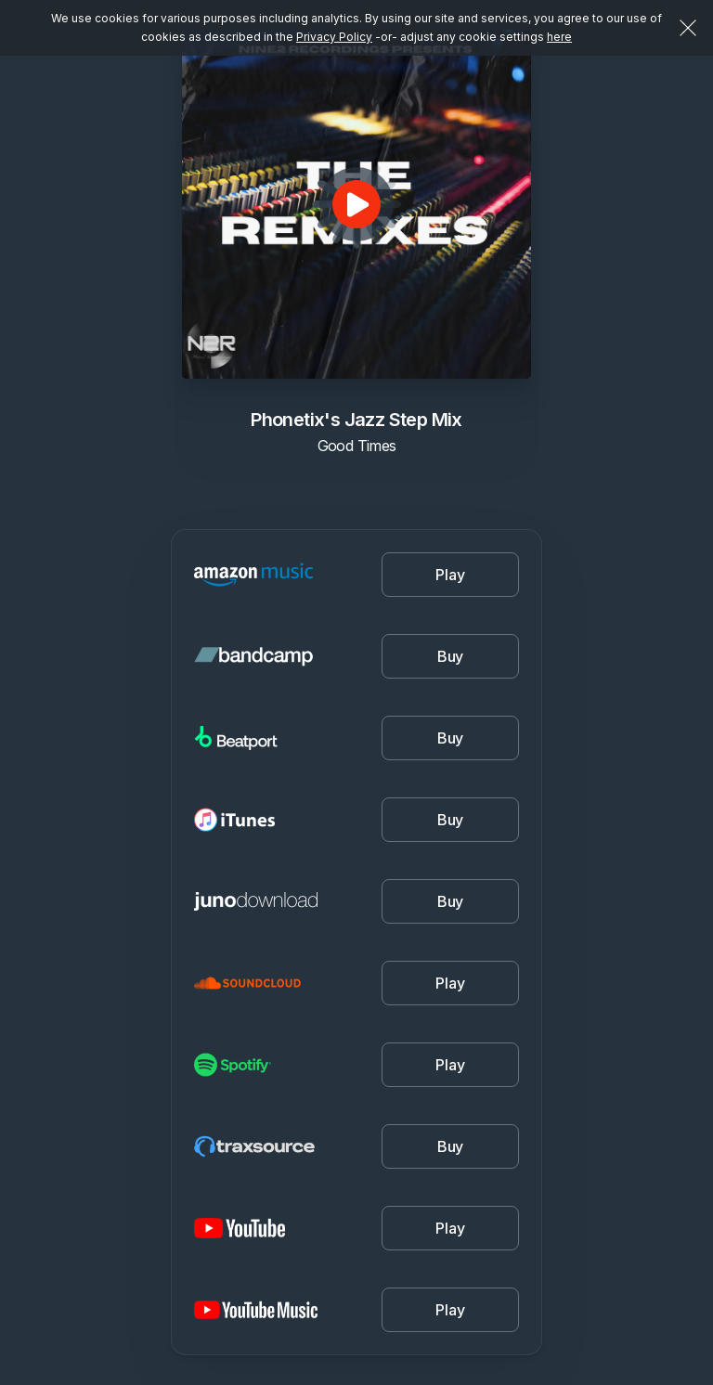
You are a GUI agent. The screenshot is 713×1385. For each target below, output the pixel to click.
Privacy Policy (334, 37)
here (559, 37)
